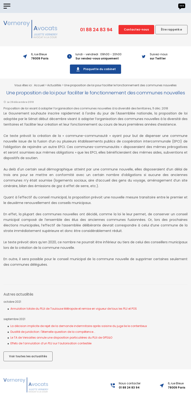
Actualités (54, 85)
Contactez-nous (136, 29)
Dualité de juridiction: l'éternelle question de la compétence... (52, 332)
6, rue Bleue (176, 385)
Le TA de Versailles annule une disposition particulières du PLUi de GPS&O (61, 337)
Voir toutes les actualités (28, 356)
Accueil (39, 85)
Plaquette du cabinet (95, 69)
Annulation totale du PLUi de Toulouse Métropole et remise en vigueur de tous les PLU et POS (73, 309)
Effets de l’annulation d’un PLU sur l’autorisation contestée (50, 343)
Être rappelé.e (171, 29)
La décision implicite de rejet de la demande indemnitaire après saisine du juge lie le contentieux (78, 326)
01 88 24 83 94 (96, 29)
